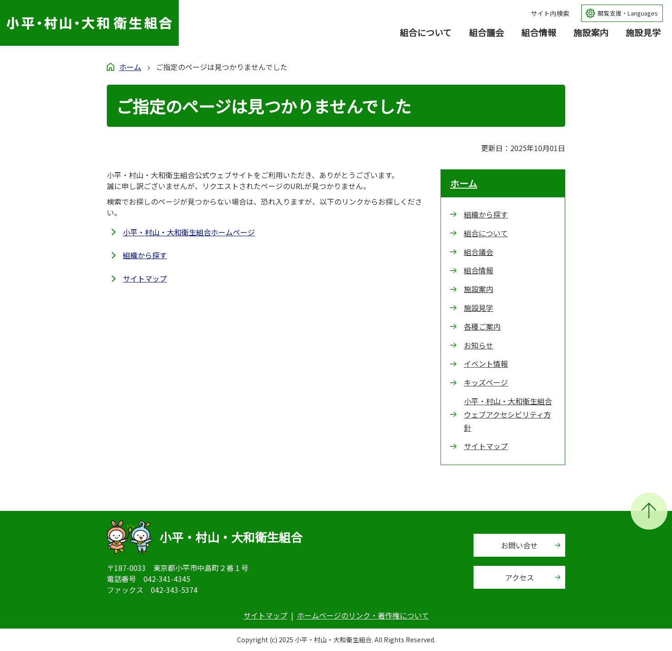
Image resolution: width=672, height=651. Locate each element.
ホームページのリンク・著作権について (363, 615)
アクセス (519, 577)
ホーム (130, 66)
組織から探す (145, 255)
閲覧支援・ (628, 13)
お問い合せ (519, 545)
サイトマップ (145, 278)
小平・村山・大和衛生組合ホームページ (189, 232)
